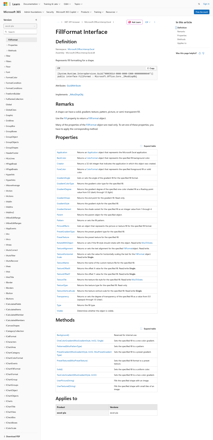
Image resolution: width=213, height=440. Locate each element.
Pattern (60, 220)
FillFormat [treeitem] (13, 39)
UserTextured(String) (66, 386)
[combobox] (20, 26)
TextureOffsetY (63, 274)
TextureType (62, 285)
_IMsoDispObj (76, 94)
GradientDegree (64, 189)
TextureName (63, 262)
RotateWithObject (65, 242)
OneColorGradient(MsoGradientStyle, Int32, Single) (80, 340)
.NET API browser (72, 22)
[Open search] (199, 4)
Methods (181, 39)
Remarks (181, 31)
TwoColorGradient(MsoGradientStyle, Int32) (77, 374)
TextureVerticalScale (66, 290)
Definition (182, 27)
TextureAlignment (65, 248)
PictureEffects (63, 226)
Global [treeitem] (9, 104)
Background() (63, 335)
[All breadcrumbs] (58, 22)
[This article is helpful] (199, 53)
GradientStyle (63, 203)
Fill (65, 118)
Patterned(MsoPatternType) (69, 346)
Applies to (181, 43)
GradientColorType (65, 183)
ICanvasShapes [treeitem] (13, 325)
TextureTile (61, 279)
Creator (60, 163)
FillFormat (93, 118)
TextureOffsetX (63, 268)
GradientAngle (63, 177)
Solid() (60, 369)
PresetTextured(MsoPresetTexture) (72, 360)
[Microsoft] (5, 4)
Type (59, 305)
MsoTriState (147, 242)
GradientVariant (64, 209)
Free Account (202, 11)
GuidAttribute (74, 85)
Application (62, 152)
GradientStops (63, 197)
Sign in (206, 3)
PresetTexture (63, 237)
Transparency (63, 296)
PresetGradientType (66, 231)
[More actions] (154, 22)
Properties (182, 35)
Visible (60, 310)
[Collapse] (36, 19)
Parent (60, 214)
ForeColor (61, 169)
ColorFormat (92, 158)
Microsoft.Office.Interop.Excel (97, 22)
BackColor (61, 158)
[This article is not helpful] (203, 53)
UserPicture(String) (65, 380)
